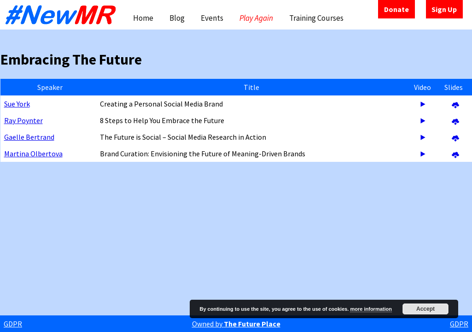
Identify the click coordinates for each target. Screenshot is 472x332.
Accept (425, 309)
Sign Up (444, 9)
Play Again (256, 18)
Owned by (236, 323)
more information (370, 309)
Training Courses (316, 18)
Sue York (17, 103)
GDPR (13, 323)
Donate (396, 9)
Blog (177, 18)
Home (143, 18)
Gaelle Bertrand (29, 137)
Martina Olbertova (33, 153)
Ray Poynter (23, 120)
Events (212, 18)
